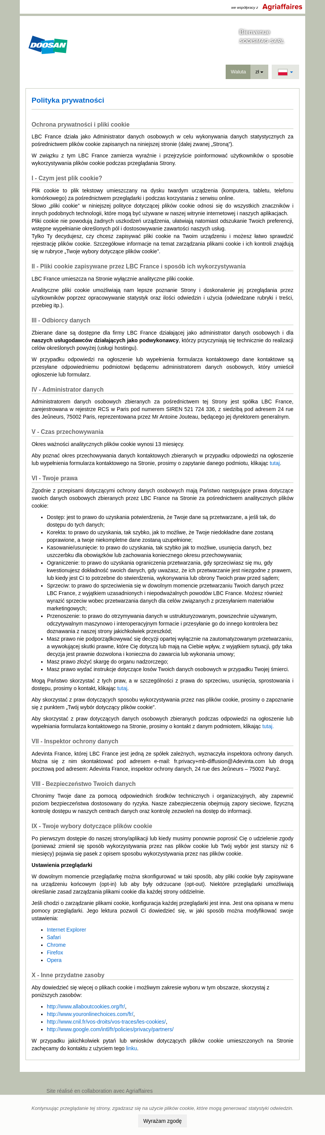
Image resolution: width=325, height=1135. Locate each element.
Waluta (238, 72)
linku (131, 1048)
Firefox (55, 952)
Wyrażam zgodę (162, 1121)
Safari (54, 937)
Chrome (56, 945)
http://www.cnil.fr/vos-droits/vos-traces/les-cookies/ (106, 1022)
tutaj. (268, 726)
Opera (54, 960)
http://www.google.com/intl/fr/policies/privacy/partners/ (110, 1029)
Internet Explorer (66, 930)
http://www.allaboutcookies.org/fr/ (86, 1006)
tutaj (275, 463)
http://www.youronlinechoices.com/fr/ (90, 1014)
